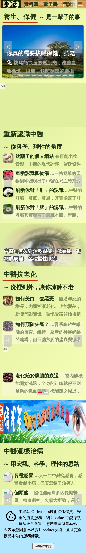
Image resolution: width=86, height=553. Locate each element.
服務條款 (31, 536)
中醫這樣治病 (23, 451)
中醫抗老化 (20, 274)
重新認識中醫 (23, 134)
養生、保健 (20, 16)
